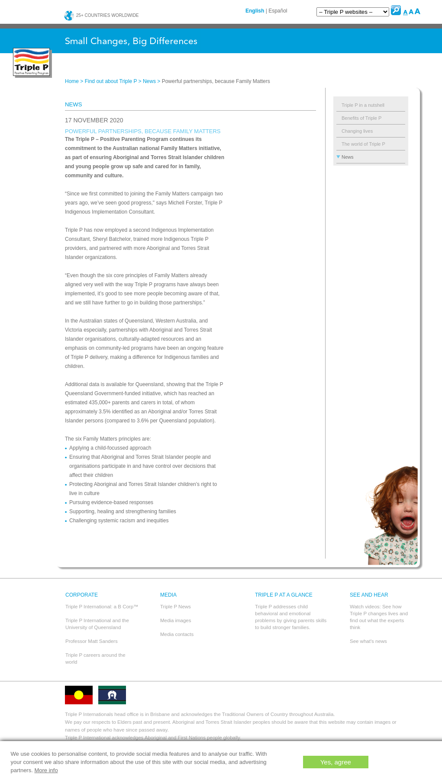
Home (72, 81)
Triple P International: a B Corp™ (102, 606)
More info (46, 770)
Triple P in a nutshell (363, 105)
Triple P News (175, 606)
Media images (175, 620)
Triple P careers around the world (95, 658)
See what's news (368, 641)
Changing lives (357, 131)
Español (277, 11)
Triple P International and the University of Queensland (97, 624)
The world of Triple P (363, 144)
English (254, 11)
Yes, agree (335, 762)
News (149, 81)
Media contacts (177, 634)
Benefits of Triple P (361, 118)
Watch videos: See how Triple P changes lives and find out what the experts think (379, 617)
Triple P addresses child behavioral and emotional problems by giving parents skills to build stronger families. (290, 617)
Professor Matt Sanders (91, 641)
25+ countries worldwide (101, 15)
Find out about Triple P (111, 81)
